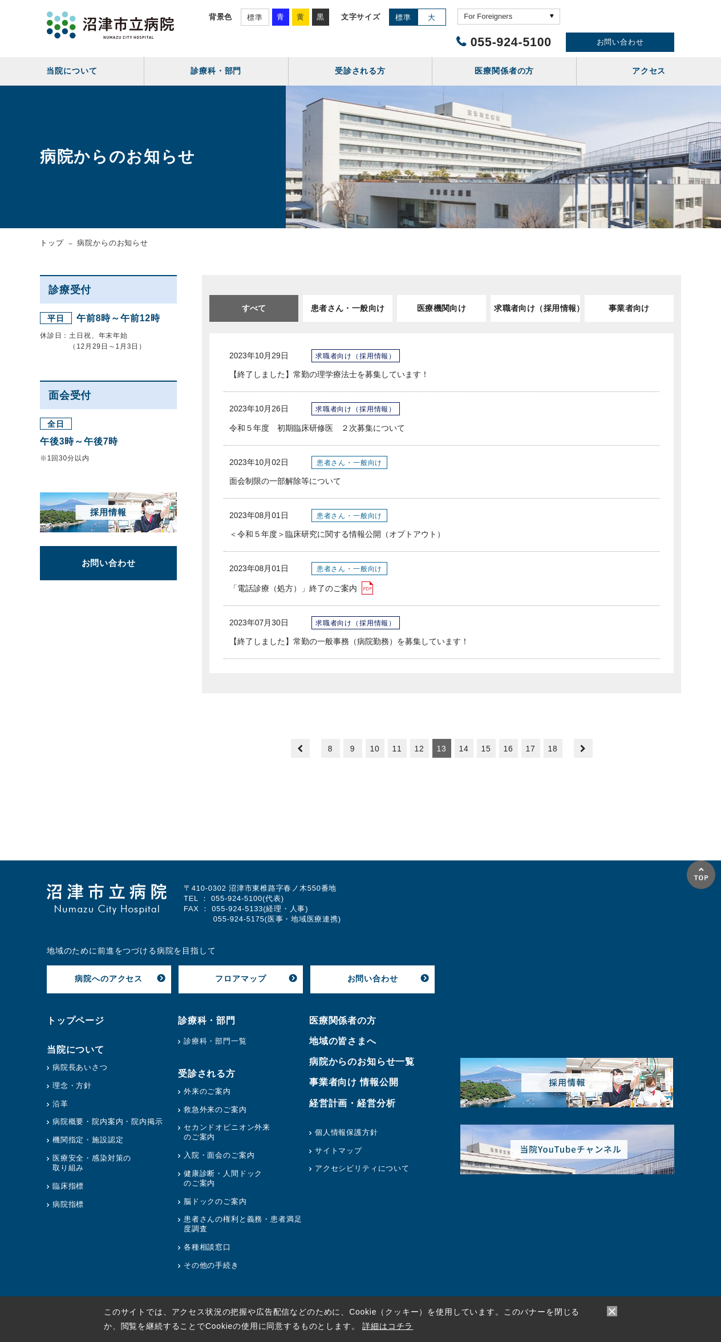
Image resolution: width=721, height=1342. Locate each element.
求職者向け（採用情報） (537, 308)
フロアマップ (240, 978)
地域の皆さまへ (342, 1041)
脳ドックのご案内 (215, 1201)
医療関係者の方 (342, 1020)
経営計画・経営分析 (352, 1103)
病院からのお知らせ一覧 (362, 1061)
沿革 (60, 1104)
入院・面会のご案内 (219, 1155)
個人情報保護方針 (346, 1132)
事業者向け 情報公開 (354, 1082)
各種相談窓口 (207, 1247)
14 (463, 748)
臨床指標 (68, 1186)
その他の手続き (211, 1265)
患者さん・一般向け (348, 308)
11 (397, 748)
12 (419, 748)
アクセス (649, 70)
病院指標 (68, 1204)
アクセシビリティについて (362, 1168)
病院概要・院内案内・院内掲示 (107, 1121)
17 (530, 748)
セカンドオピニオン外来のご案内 (227, 1132)
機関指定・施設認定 (88, 1139)
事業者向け (629, 308)
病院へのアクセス (109, 978)
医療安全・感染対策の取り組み (91, 1163)
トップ (52, 243)
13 (441, 748)
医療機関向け (442, 308)
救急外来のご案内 (215, 1109)
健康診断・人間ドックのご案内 (223, 1178)
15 (486, 748)
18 (552, 748)
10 (374, 748)
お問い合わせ (620, 42)
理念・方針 (72, 1085)
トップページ (75, 1020)
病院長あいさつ (80, 1067)
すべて (254, 308)
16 (508, 748)
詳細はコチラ (387, 1326)
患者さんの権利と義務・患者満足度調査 (243, 1224)
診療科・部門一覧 (215, 1041)
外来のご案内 (207, 1091)
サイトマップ (338, 1150)
